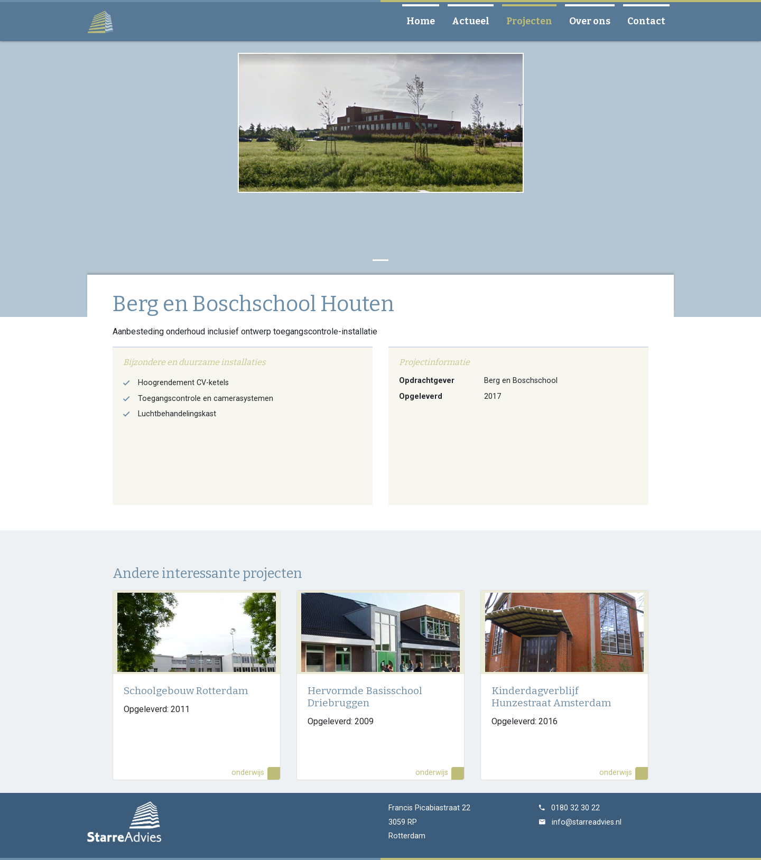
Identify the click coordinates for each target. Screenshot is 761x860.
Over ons (594, 21)
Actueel (475, 21)
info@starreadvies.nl (586, 822)
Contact (650, 21)
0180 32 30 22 (575, 807)
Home (424, 21)
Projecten (533, 21)
